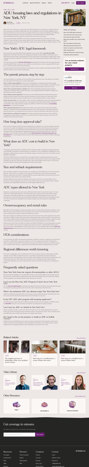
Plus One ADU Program (25, 62)
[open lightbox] (17, 382)
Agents (22, 457)
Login (72, 2)
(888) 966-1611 (65, 2)
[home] (9, 3)
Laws (13, 9)
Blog (5, 460)
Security (38, 460)
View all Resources (80, 396)
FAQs (5, 463)
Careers (38, 455)
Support (44, 2)
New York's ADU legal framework (73, 32)
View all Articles (81, 338)
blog (9, 9)
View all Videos (81, 372)
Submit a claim (56, 457)
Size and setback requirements (72, 43)
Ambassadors (23, 460)
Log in (53, 455)
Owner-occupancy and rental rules (73, 48)
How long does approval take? (72, 37)
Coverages (6, 455)
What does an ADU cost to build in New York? (74, 40)
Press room (39, 463)
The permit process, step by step (73, 34)
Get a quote (81, 2)
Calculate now (75, 69)
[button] (25, 3)
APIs (21, 463)
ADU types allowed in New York (72, 45)
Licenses (38, 457)
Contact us (55, 460)
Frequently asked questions (71, 54)
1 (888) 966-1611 (56, 463)
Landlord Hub (7, 457)
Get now (74, 88)
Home (5, 9)
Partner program (24, 455)
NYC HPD (8, 303)
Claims (50, 2)
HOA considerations (69, 50)
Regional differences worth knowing (73, 52)
